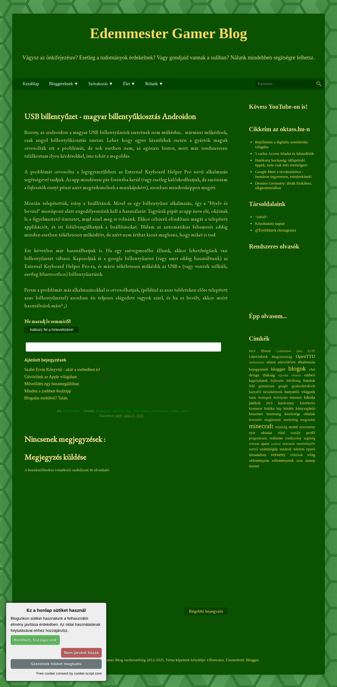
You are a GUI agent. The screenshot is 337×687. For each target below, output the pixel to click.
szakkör (276, 443)
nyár (252, 433)
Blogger (252, 660)
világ (311, 454)
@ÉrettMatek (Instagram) (275, 230)
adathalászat (256, 362)
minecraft (261, 425)
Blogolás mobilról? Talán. (46, 398)
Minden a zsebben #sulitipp (47, 391)
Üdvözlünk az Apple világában (50, 377)
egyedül (283, 375)
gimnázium (266, 386)
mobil (175, 411)
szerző (253, 449)
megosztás (307, 420)
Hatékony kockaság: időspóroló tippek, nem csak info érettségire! (281, 162)
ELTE (311, 351)
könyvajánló (305, 408)
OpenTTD (305, 356)
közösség (274, 414)
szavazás (288, 444)
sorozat (254, 444)
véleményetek (283, 460)
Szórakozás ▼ (100, 84)
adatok (271, 362)
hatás (252, 398)
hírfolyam (281, 398)
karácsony (286, 403)
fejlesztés (277, 381)
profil (310, 432)
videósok (296, 455)
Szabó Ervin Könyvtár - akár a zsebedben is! (62, 369)
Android (118, 411)
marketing (291, 420)
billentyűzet (142, 411)
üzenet (254, 466)
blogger (278, 369)
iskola (309, 397)
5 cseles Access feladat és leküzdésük (284, 153)
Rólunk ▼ (154, 84)
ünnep (310, 460)
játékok (254, 403)
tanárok (285, 449)
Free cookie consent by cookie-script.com (69, 673)
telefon (298, 449)
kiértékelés (307, 403)
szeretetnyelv (305, 444)
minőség (281, 427)
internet (296, 397)
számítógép (269, 449)
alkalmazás (104, 411)
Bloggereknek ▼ (63, 84)
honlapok (265, 398)
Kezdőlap (31, 84)
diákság (269, 375)
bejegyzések (258, 369)
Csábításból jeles (289, 351)
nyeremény (307, 427)
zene (299, 461)
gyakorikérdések (303, 386)
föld (252, 386)
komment (255, 409)
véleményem (259, 460)
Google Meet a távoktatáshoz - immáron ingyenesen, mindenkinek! (283, 174)
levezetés (255, 420)
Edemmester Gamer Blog (168, 33)
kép (279, 409)
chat (312, 370)
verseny (278, 454)
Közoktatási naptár (270, 223)
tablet (185, 411)
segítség (309, 438)
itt (91, 470)
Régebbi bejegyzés (206, 611)
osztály (296, 433)
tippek (310, 449)
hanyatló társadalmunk (265, 392)
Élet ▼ (129, 84)
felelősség (293, 381)
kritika (269, 408)
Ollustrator (215, 660)
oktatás (266, 432)
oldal (281, 433)
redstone (276, 438)
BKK (252, 351)
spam (265, 443)
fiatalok (309, 380)
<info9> (261, 217)
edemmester (160, 411)
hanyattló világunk (299, 391)
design (254, 375)
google (283, 386)
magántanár (272, 420)
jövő (269, 403)
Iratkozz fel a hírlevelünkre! (51, 330)
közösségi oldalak (299, 414)
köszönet (256, 414)
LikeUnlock (258, 356)
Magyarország (282, 357)
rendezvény (293, 438)
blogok (297, 368)
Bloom (266, 351)
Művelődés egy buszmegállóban (51, 384)
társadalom (257, 454)
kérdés (288, 408)
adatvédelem (287, 362)
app (129, 411)
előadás (296, 375)
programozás (258, 438)
